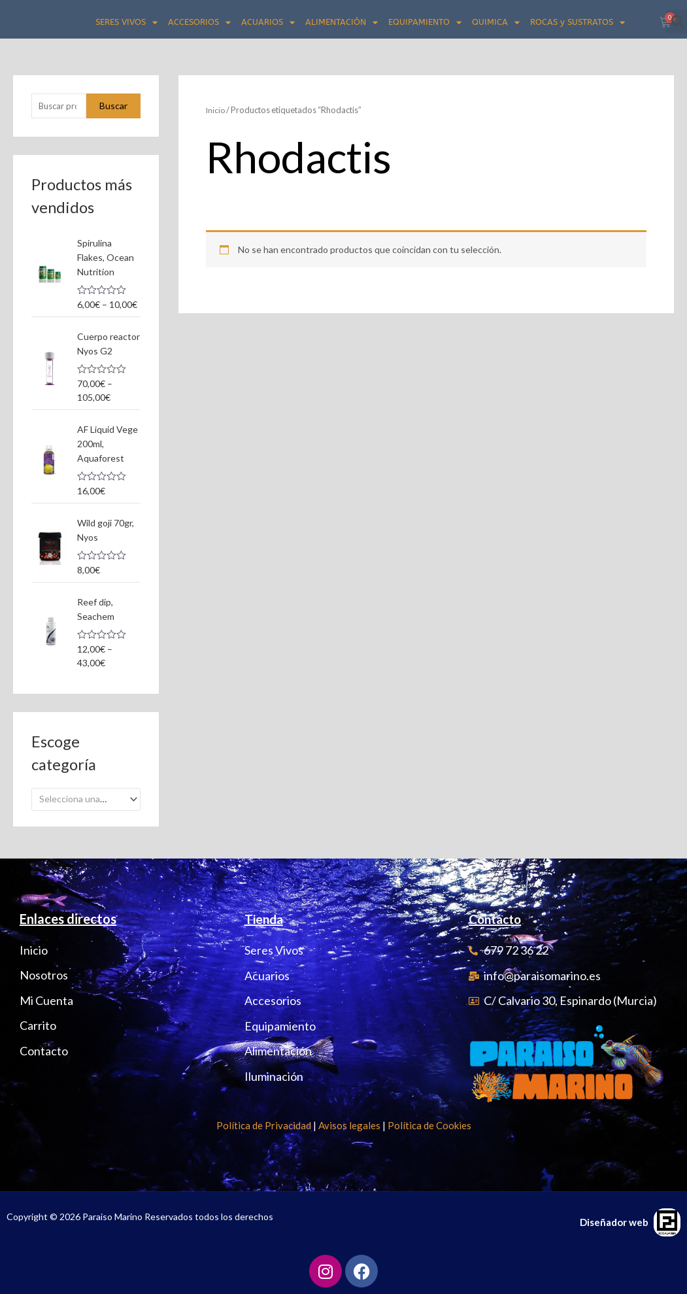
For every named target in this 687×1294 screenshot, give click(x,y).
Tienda (265, 919)
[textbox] (80, 795)
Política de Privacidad (263, 1125)
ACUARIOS (268, 22)
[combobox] (86, 795)
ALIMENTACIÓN (341, 22)
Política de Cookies (429, 1125)
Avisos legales (349, 1125)
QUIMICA (496, 22)
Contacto (497, 919)
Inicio (216, 110)
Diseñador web (614, 1222)
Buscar (113, 106)
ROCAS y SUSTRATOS (577, 22)
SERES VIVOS (126, 22)
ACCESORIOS (199, 22)
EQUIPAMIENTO (424, 22)
